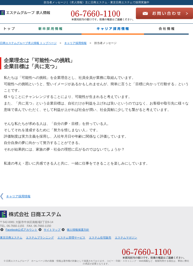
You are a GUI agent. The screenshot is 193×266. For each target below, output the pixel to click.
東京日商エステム (11, 237)
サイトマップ (52, 229)
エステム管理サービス (71, 237)
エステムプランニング (40, 237)
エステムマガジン (126, 237)
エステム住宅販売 (100, 237)
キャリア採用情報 (75, 43)
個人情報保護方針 (78, 229)
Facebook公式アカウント (21, 229)
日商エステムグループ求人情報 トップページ (28, 43)
